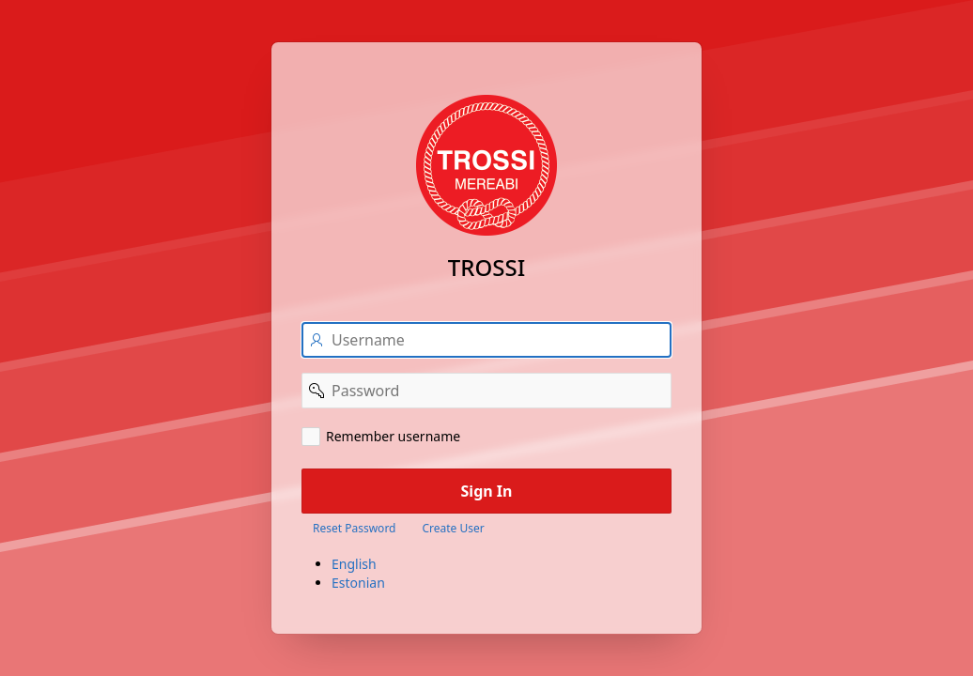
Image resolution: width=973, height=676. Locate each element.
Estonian (358, 583)
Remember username (393, 436)
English (354, 564)
